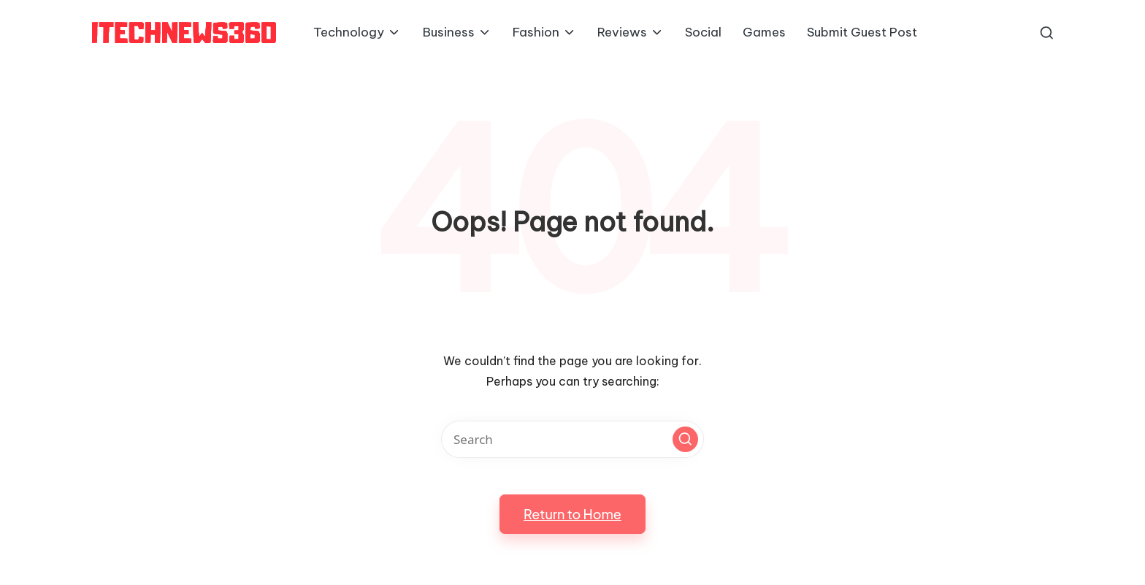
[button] (685, 439)
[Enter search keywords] (572, 439)
